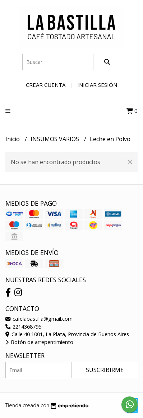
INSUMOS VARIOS (55, 139)
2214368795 (23, 326)
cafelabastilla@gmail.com (39, 318)
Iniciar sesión (97, 84)
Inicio (13, 139)
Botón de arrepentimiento (39, 342)
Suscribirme (105, 370)
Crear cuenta (45, 84)
